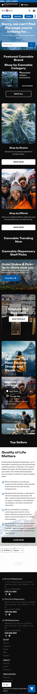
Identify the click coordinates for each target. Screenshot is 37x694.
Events (5, 637)
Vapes (9, 82)
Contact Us (7, 640)
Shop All (6, 613)
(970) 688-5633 (11, 603)
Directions (6, 648)
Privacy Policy (5, 682)
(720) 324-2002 (11, 582)
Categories (7, 616)
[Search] (31, 41)
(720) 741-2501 (11, 562)
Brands (5, 619)
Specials (6, 626)
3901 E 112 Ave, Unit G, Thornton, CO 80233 (20, 572)
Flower (27, 82)
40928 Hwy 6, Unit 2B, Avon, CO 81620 (18, 594)
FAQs (5, 654)
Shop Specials (18, 315)
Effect (5, 623)
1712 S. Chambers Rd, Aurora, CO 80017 (19, 552)
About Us (6, 634)
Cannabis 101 (8, 651)
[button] (34, 7)
